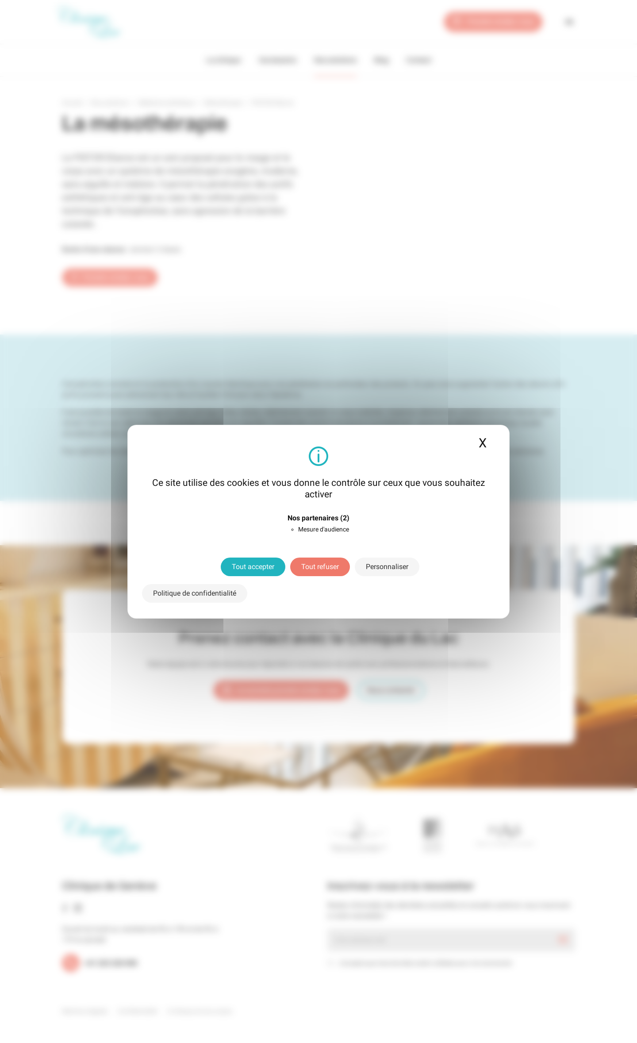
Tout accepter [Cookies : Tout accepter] (253, 566)
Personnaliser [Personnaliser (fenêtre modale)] (387, 566)
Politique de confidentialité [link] (194, 593)
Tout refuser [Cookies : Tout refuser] (320, 566)
